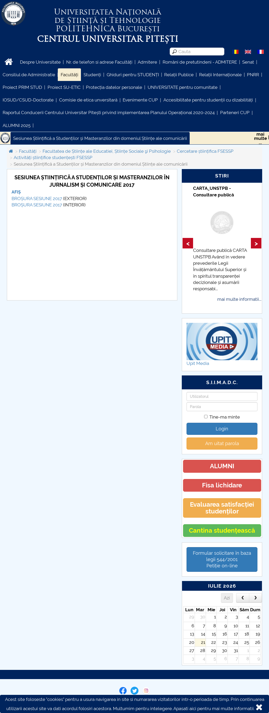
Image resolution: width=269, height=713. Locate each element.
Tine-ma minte (222, 417)
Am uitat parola (222, 443)
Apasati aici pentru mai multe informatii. (214, 708)
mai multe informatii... (239, 299)
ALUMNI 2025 (16, 125)
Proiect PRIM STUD (22, 87)
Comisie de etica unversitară (88, 100)
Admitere (147, 62)
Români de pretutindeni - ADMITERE (200, 62)
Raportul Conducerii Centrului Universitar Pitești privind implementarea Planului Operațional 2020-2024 (109, 112)
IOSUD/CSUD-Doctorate (28, 100)
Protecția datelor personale (114, 87)
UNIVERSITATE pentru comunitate (183, 87)
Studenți (92, 74)
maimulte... (260, 138)
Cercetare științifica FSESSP (205, 151)
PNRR (253, 74)
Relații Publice (179, 74)
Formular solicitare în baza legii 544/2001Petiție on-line (222, 559)
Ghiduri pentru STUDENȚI (133, 74)
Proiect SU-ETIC (64, 87)
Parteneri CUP (235, 112)
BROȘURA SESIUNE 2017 (37, 198)
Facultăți (69, 74)
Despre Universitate (40, 62)
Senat (248, 62)
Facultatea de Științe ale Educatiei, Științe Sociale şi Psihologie (107, 151)
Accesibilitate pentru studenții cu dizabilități (208, 100)
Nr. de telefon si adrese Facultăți (99, 62)
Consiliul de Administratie (29, 74)
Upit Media (198, 363)
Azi (227, 597)
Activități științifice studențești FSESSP (53, 157)
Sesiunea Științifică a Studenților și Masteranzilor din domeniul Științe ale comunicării (100, 138)
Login (222, 428)
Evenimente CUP (140, 100)
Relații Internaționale (220, 74)
